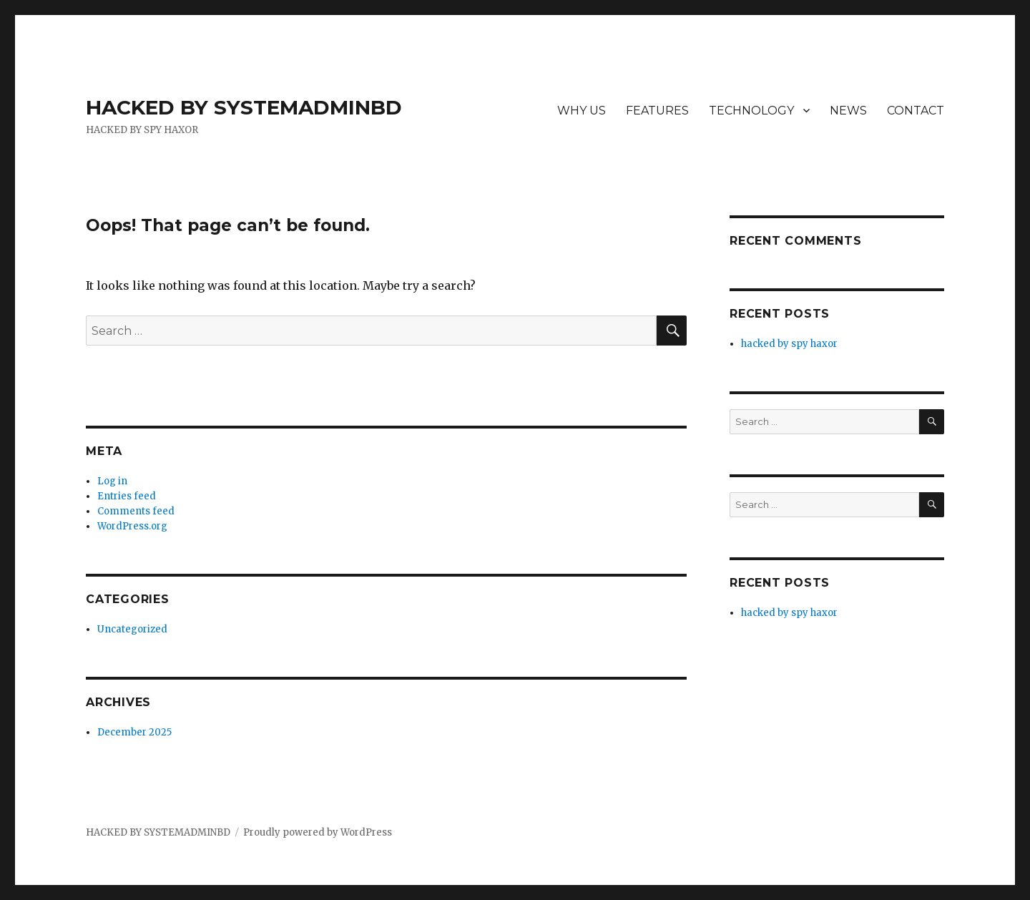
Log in (112, 481)
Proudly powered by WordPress (317, 832)
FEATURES (657, 110)
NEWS (848, 110)
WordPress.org (132, 526)
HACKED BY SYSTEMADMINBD (244, 107)
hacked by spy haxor (789, 344)
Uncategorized (132, 629)
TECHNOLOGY (751, 110)
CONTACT (915, 110)
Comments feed (136, 511)
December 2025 (134, 732)
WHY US (581, 110)
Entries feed (126, 496)
